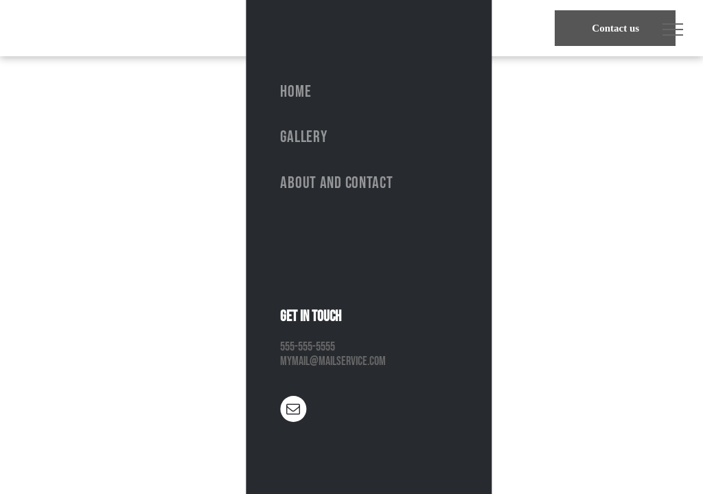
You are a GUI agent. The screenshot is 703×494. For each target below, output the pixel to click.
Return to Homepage (351, 378)
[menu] (673, 29)
